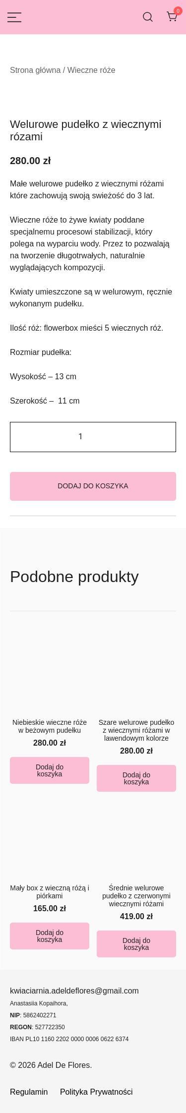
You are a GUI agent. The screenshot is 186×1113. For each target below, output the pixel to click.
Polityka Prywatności (96, 1092)
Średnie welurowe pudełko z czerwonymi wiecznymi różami (136, 896)
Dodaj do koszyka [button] (49, 770)
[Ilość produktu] (93, 437)
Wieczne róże (91, 70)
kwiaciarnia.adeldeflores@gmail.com (74, 991)
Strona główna (35, 70)
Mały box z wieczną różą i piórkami (49, 892)
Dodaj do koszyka (93, 486)
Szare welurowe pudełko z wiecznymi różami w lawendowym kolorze (137, 730)
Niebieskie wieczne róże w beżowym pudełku (49, 726)
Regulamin (30, 1092)
